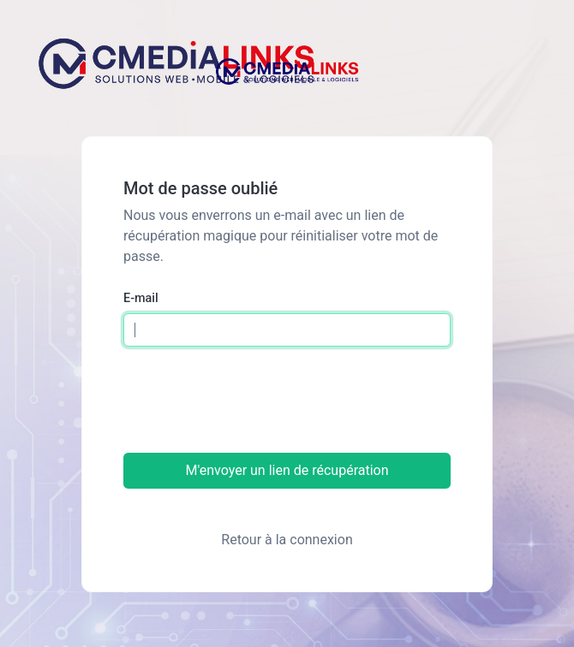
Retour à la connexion (286, 539)
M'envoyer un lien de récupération (286, 470)
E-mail (140, 298)
